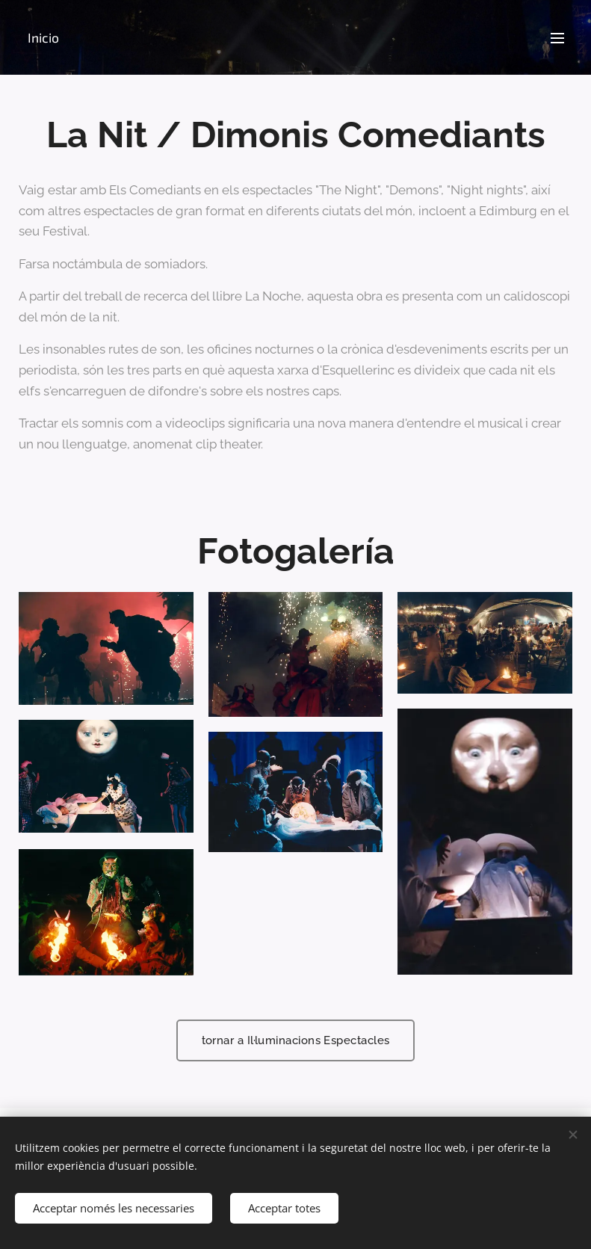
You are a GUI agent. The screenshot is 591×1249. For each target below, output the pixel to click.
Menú (557, 38)
